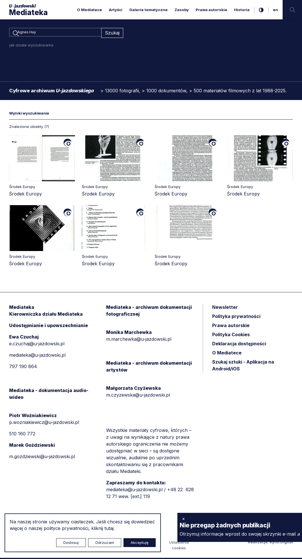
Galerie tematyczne (148, 9)
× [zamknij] (183, 518)
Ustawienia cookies (179, 546)
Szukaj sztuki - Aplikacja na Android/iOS (243, 366)
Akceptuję (140, 542)
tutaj (108, 528)
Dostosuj (71, 542)
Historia (242, 9)
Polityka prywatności (236, 317)
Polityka (231, 335)
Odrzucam (104, 542)
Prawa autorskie (211, 9)
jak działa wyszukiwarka (31, 46)
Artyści (115, 9)
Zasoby (182, 9)
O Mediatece (89, 9)
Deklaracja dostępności (239, 344)
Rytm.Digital (281, 543)
